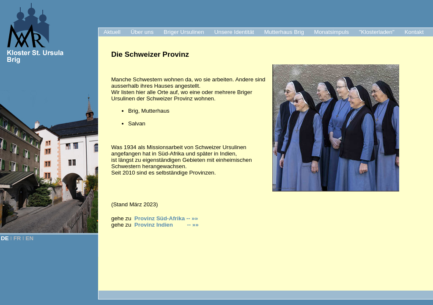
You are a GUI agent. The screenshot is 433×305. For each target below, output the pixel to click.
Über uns (142, 32)
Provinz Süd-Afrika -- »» (166, 218)
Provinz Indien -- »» (166, 225)
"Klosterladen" (377, 32)
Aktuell (112, 32)
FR (17, 238)
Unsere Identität (234, 32)
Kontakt (414, 32)
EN (30, 238)
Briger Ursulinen (184, 32)
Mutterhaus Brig (284, 32)
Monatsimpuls (331, 32)
